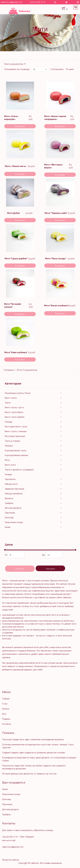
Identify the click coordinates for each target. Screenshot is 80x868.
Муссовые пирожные (15, 436)
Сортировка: (57, 69)
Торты (8, 403)
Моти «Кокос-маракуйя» (11, 117)
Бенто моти (10, 465)
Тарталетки (10, 479)
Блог (4, 714)
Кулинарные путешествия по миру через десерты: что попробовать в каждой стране (39, 759)
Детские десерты (13, 508)
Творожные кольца (14, 522)
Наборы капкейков (13, 493)
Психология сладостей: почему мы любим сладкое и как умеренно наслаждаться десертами (34, 767)
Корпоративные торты (15, 450)
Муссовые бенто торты (16, 426)
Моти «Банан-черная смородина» (55, 117)
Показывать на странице (16, 69)
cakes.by (35, 863)
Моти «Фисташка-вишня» (53, 166)
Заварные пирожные (14, 489)
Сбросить (19, 569)
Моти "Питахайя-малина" (13, 305)
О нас (4, 704)
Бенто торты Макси (14, 412)
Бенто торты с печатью (16, 431)
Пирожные (10, 513)
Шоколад (9, 517)
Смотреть (50, 569)
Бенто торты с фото (14, 407)
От (15, 555)
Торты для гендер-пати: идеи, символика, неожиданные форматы (33, 739)
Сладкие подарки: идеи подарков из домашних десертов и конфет (33, 752)
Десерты (9, 498)
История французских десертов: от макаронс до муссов (29, 774)
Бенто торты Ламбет (14, 417)
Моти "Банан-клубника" (56, 305)
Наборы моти (11, 484)
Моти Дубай (13, 213)
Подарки (6, 719)
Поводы (8, 422)
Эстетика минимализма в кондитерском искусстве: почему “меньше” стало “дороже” (38, 746)
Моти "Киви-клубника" (16, 352)
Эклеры (8, 474)
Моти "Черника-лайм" (56, 213)
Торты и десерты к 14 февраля (19, 470)
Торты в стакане (12, 441)
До (52, 555)
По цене (70, 69)
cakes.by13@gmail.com (11, 2)
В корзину (20, 126)
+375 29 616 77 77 (37, 2)
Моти (7, 460)
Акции (7, 527)
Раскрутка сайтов (10, 860)
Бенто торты (11, 398)
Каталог (6, 709)
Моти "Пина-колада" (55, 258)
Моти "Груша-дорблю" (16, 258)
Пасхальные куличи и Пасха (17, 393)
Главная (5, 699)
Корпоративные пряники (16, 455)
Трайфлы (9, 503)
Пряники (9, 446)
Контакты (6, 724)
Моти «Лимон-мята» (16, 166)
